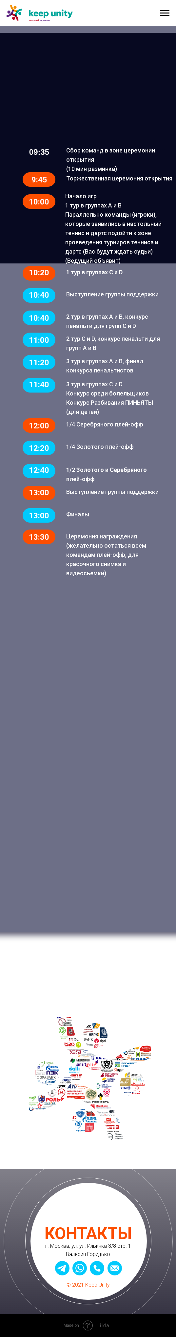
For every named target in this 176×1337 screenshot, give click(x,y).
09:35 (39, 152)
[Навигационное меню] (164, 13)
